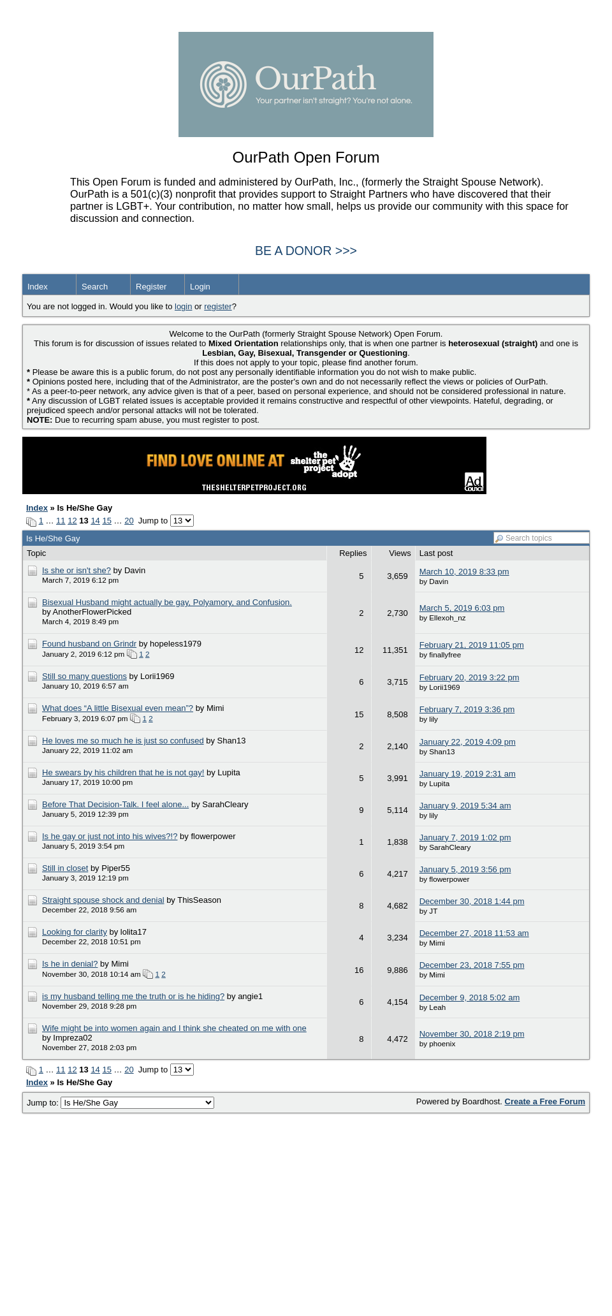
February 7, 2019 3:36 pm (467, 709)
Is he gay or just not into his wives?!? (109, 836)
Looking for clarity (74, 932)
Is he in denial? (70, 964)
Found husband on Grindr (89, 643)
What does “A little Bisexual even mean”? (117, 708)
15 (106, 520)
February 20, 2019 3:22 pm (469, 677)
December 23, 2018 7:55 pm (472, 965)
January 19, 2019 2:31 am (467, 774)
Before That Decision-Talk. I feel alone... (115, 804)
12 (72, 520)
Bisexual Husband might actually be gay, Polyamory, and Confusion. (167, 602)
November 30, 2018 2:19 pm (472, 1034)
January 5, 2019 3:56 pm (465, 869)
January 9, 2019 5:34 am (465, 805)
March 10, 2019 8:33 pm (464, 571)
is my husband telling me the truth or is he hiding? (133, 996)
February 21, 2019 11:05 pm (471, 645)
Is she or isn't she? (76, 570)
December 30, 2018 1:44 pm (472, 901)
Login (200, 286)
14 (95, 520)
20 (128, 520)
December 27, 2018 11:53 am (474, 933)
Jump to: (120, 1103)
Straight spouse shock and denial (103, 900)
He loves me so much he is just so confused (123, 740)
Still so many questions (84, 676)
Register (151, 286)
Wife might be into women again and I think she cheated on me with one (174, 1028)
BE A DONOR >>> (306, 251)
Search (95, 286)
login (183, 306)
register (217, 306)
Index (37, 286)
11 (60, 520)
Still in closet (65, 868)
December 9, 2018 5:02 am (469, 997)
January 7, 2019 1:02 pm (465, 837)
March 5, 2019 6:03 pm (462, 608)
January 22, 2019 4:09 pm (467, 742)
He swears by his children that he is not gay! (123, 772)
